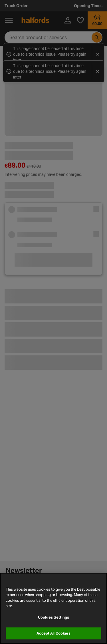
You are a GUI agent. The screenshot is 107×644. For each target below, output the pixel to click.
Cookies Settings (53, 617)
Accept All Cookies (53, 633)
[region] (53, 608)
